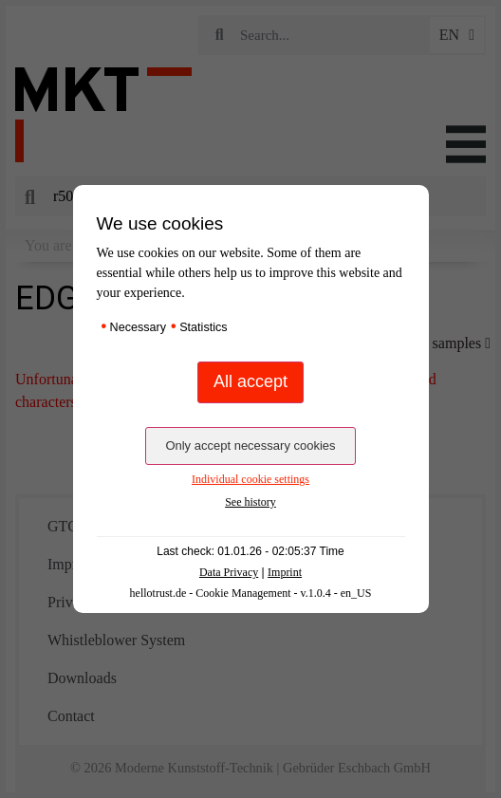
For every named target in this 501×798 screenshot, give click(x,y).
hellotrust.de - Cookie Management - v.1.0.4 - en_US (251, 593)
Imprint (285, 572)
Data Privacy (228, 572)
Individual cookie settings (250, 479)
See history (250, 502)
